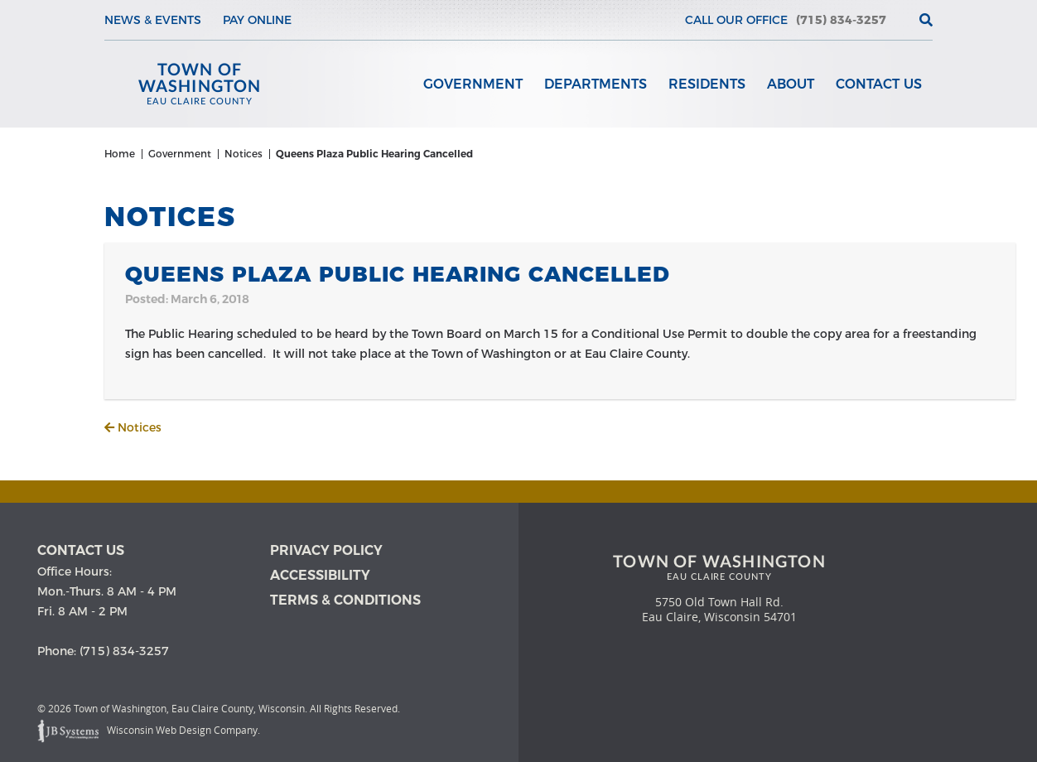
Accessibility (320, 575)
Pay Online (257, 19)
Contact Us (879, 84)
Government (473, 84)
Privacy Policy (326, 550)
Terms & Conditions (345, 600)
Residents (706, 84)
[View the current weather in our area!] (899, 19)
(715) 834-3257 (841, 19)
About (790, 84)
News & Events (152, 19)
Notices (133, 427)
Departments (595, 84)
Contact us (80, 550)
